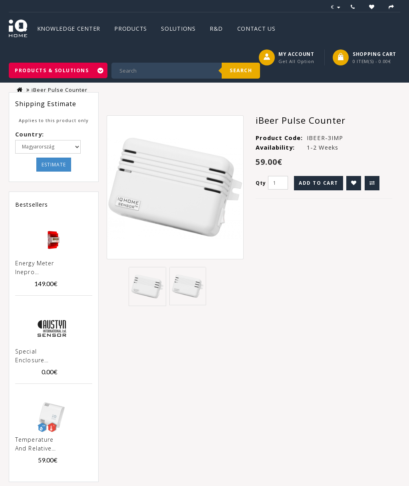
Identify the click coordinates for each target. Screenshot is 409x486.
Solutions (178, 28)
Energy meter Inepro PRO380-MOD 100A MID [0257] (35, 268)
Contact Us (256, 28)
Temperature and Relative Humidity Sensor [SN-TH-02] (34, 444)
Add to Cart (318, 183)
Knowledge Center (68, 28)
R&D (216, 28)
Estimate (54, 164)
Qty (261, 183)
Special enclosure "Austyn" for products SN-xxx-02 (34, 356)
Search (241, 70)
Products (130, 28)
